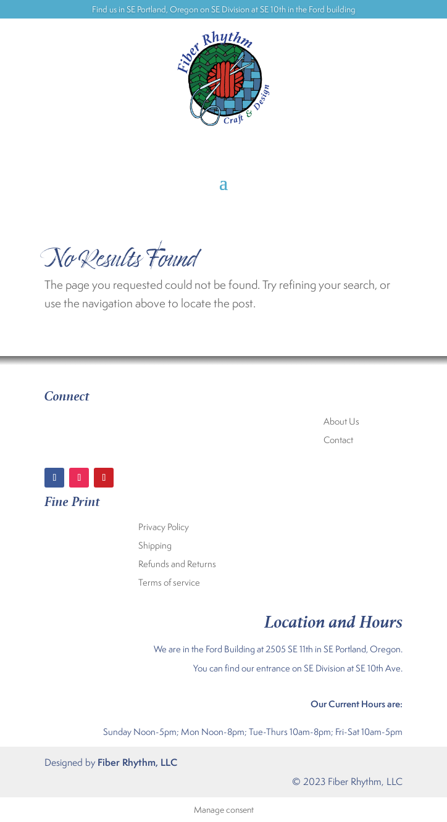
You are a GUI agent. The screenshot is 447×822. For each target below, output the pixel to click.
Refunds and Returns (177, 565)
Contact (338, 441)
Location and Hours (333, 619)
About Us (341, 422)
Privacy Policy (163, 528)
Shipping (155, 546)
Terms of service (169, 583)
